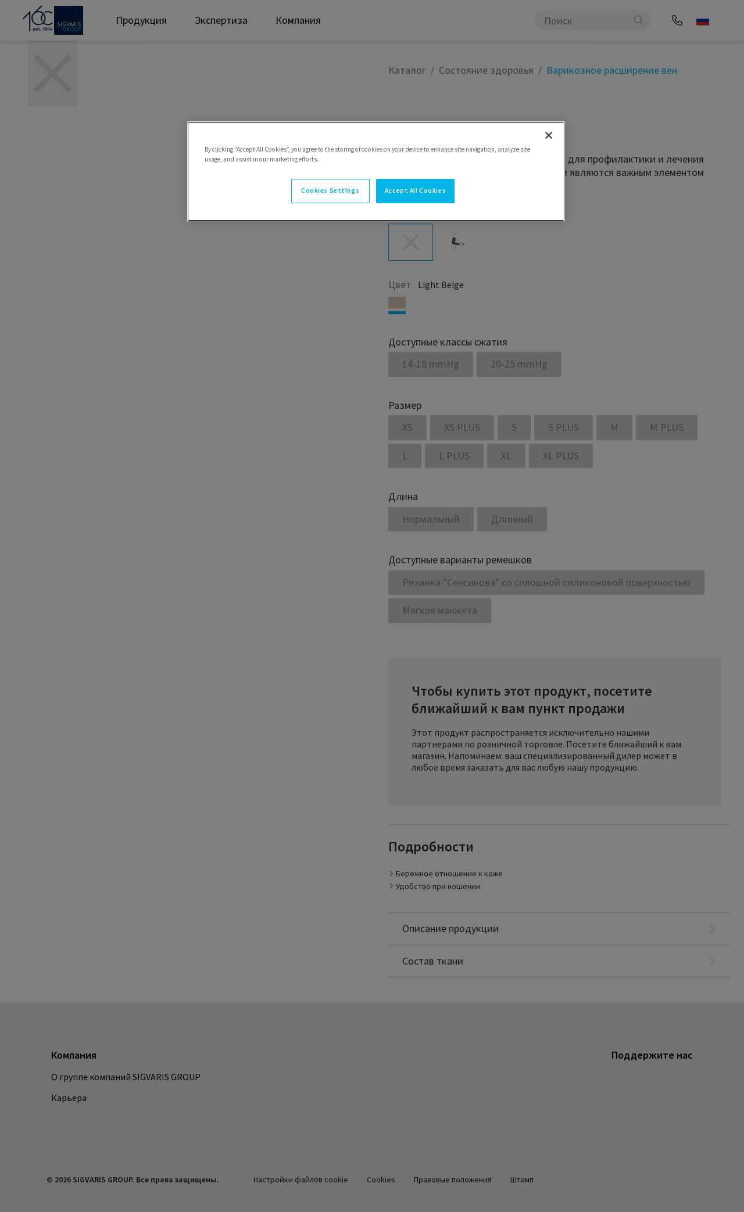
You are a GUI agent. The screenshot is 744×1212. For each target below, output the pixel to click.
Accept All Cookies (415, 190)
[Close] (548, 135)
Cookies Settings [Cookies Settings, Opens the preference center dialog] (330, 190)
